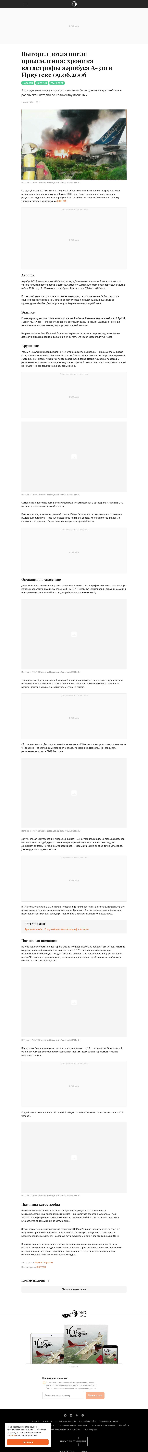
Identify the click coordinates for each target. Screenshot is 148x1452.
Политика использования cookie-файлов (110, 1425)
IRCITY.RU (62, 201)
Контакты (47, 1421)
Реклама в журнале (109, 1421)
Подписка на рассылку (54, 1378)
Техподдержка (90, 1429)
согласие (11, 1435)
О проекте (34, 1421)
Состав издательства (66, 1421)
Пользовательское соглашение (72, 1425)
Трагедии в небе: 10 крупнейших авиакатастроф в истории (57, 929)
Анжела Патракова (44, 1262)
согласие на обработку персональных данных (75, 1382)
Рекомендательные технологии (65, 1429)
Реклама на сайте (87, 1421)
